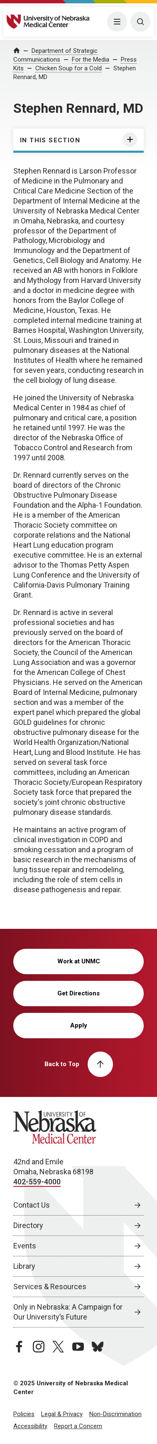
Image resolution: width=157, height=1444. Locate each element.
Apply (78, 1025)
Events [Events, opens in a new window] (24, 1245)
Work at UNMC (78, 961)
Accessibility (30, 1426)
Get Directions (78, 993)
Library (24, 1266)
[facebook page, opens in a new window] (19, 1346)
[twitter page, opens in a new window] (58, 1346)
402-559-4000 (37, 1181)
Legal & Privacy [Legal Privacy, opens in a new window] (62, 1414)
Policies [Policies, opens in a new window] (23, 1414)
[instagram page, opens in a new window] (38, 1346)
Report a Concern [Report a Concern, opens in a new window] (78, 1426)
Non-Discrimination (115, 1414)
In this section (50, 140)
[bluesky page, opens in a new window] (97, 1346)
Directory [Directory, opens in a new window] (28, 1225)
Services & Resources (49, 1286)
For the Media (90, 59)
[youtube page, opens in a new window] (78, 1346)
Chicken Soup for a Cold (68, 68)
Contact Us (31, 1205)
